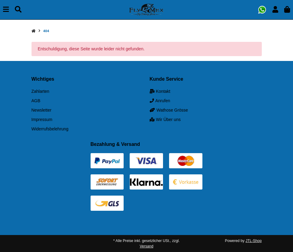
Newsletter (42, 110)
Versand (146, 246)
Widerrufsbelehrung (50, 128)
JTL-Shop (253, 241)
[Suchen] (18, 10)
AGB (36, 100)
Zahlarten (40, 91)
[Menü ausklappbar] (6, 10)
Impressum (42, 119)
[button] (275, 10)
